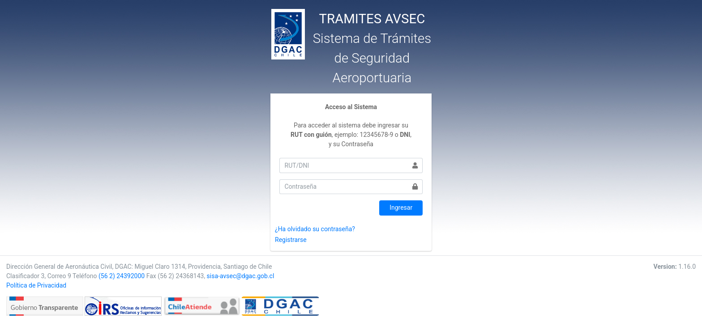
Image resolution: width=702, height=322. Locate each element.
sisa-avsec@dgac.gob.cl (240, 276)
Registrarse (291, 239)
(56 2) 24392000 (121, 276)
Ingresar (401, 207)
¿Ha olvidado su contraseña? (315, 229)
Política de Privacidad (36, 285)
